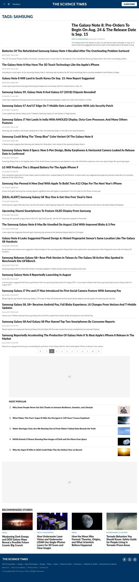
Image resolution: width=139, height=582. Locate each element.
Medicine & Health (90, 564)
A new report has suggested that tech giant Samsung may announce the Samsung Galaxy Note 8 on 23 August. (43, 232)
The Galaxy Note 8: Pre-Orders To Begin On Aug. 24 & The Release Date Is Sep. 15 (104, 30)
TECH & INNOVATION (80, 39)
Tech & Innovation (8, 564)
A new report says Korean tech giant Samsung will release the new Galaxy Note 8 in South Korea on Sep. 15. (42, 86)
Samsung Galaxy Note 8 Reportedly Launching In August (36, 274)
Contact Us (44, 567)
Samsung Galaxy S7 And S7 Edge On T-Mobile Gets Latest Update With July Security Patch (57, 105)
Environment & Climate (108, 564)
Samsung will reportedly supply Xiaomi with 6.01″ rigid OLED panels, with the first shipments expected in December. (44, 219)
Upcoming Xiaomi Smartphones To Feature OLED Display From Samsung (46, 210)
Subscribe (129, 4)
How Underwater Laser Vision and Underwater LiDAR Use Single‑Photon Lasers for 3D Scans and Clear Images (51, 542)
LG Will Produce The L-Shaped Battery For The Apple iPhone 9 (40, 167)
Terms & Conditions (18, 567)
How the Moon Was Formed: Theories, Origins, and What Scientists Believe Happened (86, 541)
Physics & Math (66, 564)
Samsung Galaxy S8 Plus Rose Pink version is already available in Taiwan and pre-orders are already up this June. (44, 269)
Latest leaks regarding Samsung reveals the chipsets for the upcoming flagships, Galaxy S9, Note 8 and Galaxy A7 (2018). (47, 100)
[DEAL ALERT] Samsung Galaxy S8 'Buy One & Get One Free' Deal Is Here (47, 197)
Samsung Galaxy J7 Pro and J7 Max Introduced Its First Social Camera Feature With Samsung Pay (61, 290)
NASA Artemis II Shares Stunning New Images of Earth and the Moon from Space (50, 439)
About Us (5, 567)
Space (56, 564)
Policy (49, 564)
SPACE (4, 533)
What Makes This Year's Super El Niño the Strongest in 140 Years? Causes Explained (51, 418)
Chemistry (77, 564)
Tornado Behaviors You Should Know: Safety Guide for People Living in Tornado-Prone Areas (121, 541)
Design (19, 564)
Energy (42, 564)
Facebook (124, 559)
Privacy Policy (33, 567)
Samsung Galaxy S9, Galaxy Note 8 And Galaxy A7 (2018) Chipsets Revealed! (49, 92)
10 (93, 351)
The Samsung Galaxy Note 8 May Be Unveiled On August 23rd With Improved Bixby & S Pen (58, 224)
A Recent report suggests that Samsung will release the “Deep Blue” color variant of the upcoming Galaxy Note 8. (43, 144)
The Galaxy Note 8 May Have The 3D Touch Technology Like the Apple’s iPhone (50, 64)
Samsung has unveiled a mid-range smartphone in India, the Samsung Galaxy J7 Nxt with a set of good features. (43, 131)
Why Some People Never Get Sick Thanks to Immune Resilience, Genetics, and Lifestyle (53, 407)
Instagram (135, 559)
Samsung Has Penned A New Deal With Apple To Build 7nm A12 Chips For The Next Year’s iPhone (62, 183)
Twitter (130, 559)
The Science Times (69, 4)
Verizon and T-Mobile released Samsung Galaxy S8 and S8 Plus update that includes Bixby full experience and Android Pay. (47, 316)
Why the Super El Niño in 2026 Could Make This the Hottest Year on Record (47, 450)
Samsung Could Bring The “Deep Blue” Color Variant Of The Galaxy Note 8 (47, 136)
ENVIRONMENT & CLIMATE (116, 532)
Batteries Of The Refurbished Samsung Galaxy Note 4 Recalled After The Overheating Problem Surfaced (65, 50)
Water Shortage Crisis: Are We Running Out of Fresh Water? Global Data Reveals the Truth (54, 428)
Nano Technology (31, 564)
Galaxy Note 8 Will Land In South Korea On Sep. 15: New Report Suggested (48, 78)
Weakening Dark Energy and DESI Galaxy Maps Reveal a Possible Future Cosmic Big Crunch (15, 541)
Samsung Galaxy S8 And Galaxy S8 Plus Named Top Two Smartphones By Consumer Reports (58, 321)
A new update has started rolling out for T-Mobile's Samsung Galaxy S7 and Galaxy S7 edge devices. (39, 114)
